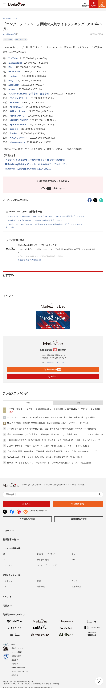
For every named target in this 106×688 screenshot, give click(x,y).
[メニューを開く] (4, 4)
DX (4, 554)
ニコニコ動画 (15, 63)
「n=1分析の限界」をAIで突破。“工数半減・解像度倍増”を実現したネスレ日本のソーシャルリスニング (52, 451)
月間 (78, 403)
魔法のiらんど (16, 107)
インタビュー (8, 581)
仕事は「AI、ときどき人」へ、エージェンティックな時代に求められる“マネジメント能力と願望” (49, 463)
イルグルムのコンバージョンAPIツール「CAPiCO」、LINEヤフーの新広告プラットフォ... (47, 216)
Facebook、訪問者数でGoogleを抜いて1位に (28, 169)
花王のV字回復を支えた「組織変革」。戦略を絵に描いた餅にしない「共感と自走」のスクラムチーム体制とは (55, 434)
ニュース (9, 530)
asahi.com (13, 85)
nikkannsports (17, 142)
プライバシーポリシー (19, 671)
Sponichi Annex (18, 124)
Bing (10, 67)
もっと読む (10, 227)
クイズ (6, 586)
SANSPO (14, 102)
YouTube (13, 58)
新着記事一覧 (11, 539)
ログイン (52, 376)
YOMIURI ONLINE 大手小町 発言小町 (28, 94)
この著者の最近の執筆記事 (29, 260)
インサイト (7, 565)
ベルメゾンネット (18, 138)
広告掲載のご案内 (27, 519)
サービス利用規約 (18, 668)
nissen (11, 89)
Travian (13, 133)
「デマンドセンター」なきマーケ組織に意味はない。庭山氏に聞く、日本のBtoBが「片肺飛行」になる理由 (53, 409)
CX (4, 560)
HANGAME (14, 71)
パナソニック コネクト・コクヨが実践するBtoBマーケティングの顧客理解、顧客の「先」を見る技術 (51, 417)
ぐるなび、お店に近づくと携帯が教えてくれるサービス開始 (35, 160)
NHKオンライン (18, 116)
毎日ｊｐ (14, 129)
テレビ (74, 554)
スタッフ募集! (16, 652)
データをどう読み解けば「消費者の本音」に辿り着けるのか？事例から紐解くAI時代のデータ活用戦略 (51, 429)
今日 (28, 403)
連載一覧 (41, 586)
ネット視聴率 (8, 39)
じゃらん (13, 76)
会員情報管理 (16, 656)
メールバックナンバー (53, 362)
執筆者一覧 (76, 586)
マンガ (74, 581)
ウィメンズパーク (18, 98)
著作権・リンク (17, 648)
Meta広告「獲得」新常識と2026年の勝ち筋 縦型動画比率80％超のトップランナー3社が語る (48, 423)
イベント (9, 596)
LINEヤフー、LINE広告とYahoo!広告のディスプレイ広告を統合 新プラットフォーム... (46, 224)
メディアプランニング (46, 565)
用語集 (8, 605)
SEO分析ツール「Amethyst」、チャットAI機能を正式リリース (35, 220)
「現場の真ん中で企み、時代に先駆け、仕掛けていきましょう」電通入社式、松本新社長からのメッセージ (53, 440)
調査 (39, 581)
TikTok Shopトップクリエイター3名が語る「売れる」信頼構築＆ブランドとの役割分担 (45, 457)
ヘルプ (13, 644)
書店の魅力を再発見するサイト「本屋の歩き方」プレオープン (36, 164)
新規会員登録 (52, 369)
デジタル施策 (43, 560)
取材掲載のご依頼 (79, 519)
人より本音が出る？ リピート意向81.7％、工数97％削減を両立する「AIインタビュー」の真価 (48, 446)
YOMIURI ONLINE (19, 120)
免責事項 (14, 660)
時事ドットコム (17, 111)
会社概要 (14, 664)
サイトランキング (20, 39)
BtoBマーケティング (46, 554)
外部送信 (14, 675)
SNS (74, 560)
